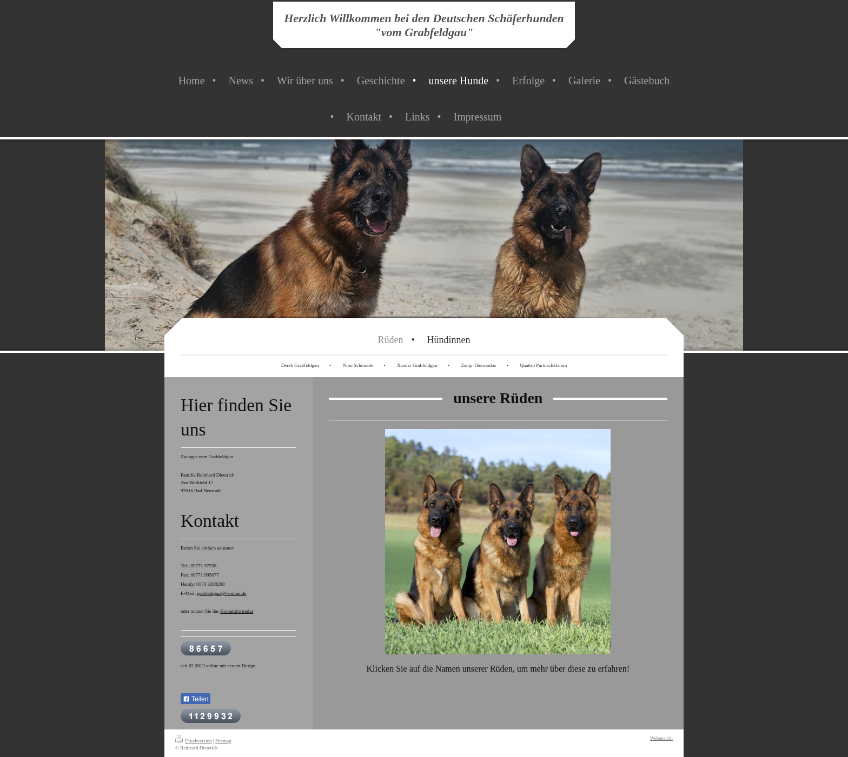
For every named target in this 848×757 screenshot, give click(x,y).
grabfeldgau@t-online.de (222, 593)
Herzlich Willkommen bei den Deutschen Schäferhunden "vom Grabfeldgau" (424, 25)
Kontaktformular (236, 611)
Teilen (195, 699)
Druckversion (193, 740)
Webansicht (661, 738)
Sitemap (223, 740)
